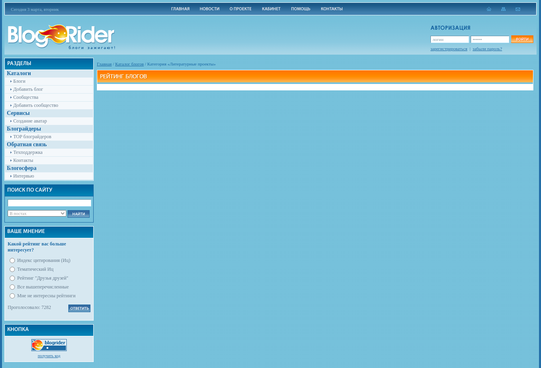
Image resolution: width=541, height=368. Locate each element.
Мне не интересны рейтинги (46, 295)
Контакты (23, 160)
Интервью (23, 176)
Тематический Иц (35, 269)
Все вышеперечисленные (43, 287)
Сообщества (25, 97)
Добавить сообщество (35, 105)
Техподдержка (28, 152)
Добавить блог (28, 89)
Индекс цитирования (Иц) (43, 260)
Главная (104, 63)
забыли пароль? (487, 48)
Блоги (19, 81)
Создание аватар (30, 121)
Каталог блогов (129, 63)
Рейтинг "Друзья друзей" (42, 278)
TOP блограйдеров (32, 136)
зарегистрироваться (448, 48)
